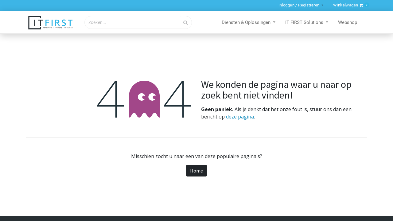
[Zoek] (186, 22)
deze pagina (240, 116)
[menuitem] (347, 22)
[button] (350, 5)
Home (196, 171)
